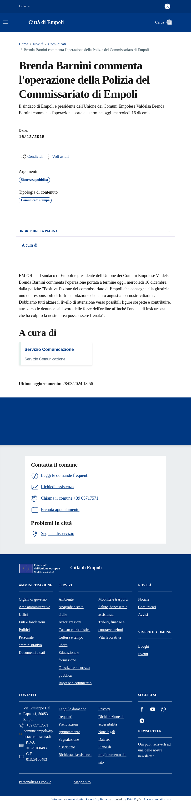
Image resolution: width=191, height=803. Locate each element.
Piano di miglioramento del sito (112, 754)
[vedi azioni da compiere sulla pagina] (57, 156)
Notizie (143, 599)
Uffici (23, 614)
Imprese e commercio (75, 683)
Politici (24, 630)
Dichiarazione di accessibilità (111, 720)
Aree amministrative (34, 607)
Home (23, 44)
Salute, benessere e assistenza (112, 611)
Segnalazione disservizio (69, 743)
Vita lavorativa (109, 637)
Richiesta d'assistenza (75, 755)
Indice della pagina (95, 231)
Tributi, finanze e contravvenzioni (111, 626)
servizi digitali (75, 799)
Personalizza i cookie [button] (35, 782)
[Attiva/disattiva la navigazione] (5, 22)
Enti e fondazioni (32, 622)
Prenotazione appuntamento (69, 728)
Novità (35, 44)
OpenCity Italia (96, 799)
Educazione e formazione (69, 656)
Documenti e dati (32, 652)
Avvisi (143, 614)
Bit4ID (131, 799)
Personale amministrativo (30, 641)
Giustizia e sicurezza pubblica (74, 671)
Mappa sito (82, 782)
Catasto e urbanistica (74, 630)
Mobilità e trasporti (113, 599)
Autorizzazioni (70, 622)
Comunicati (54, 44)
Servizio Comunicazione (49, 349)
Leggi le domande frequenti (72, 713)
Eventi (143, 654)
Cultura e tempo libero (71, 641)
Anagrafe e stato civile (71, 611)
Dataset (104, 739)
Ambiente (66, 599)
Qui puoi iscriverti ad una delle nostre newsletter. (154, 750)
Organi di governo (33, 599)
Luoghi (143, 646)
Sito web (57, 799)
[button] (25, 6)
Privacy (104, 709)
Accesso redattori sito (157, 799)
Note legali (106, 732)
